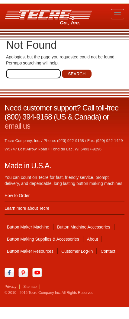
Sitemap (30, 286)
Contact (108, 251)
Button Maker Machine (28, 227)
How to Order (17, 195)
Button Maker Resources (30, 251)
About (92, 239)
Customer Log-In (77, 251)
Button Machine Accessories (83, 227)
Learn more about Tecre (27, 208)
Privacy (10, 286)
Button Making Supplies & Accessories (43, 239)
